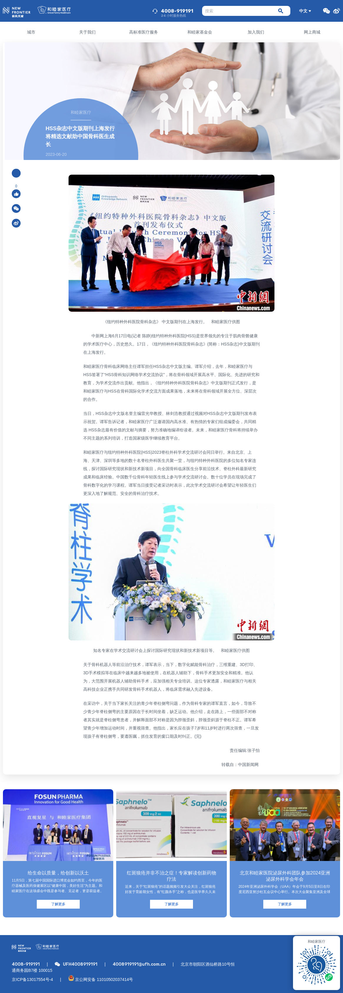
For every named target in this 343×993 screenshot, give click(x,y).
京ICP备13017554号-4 (32, 979)
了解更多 (58, 904)
